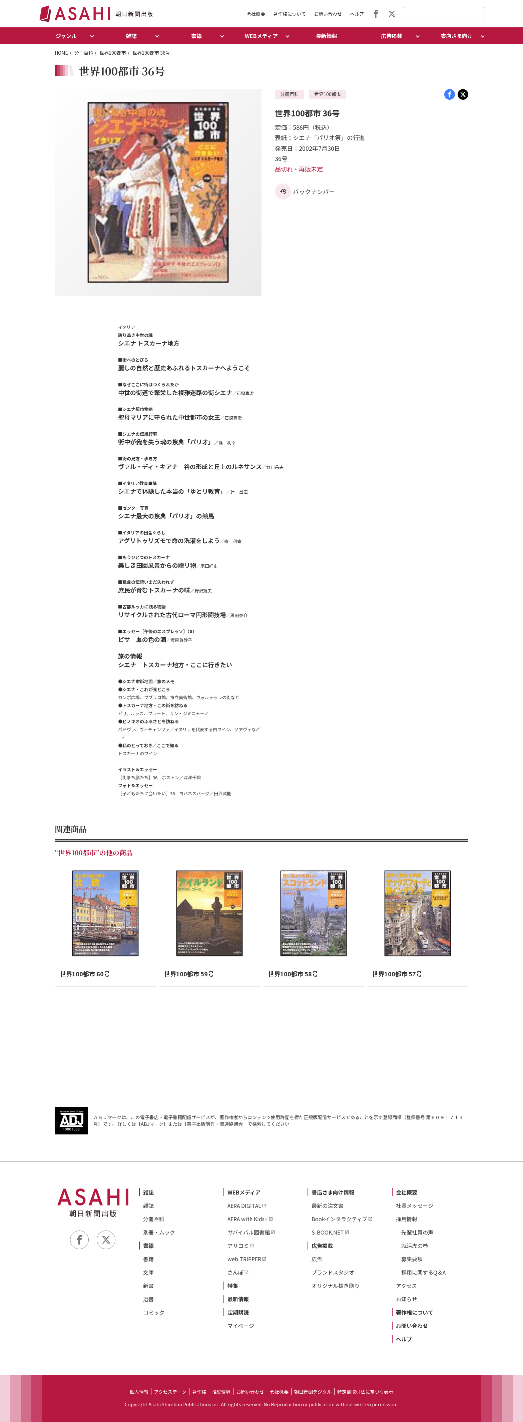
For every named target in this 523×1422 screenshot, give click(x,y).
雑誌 (148, 1192)
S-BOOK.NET (328, 1232)
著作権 (199, 1391)
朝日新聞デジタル (313, 1391)
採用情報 (406, 1219)
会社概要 (255, 13)
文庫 (148, 1272)
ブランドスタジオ (333, 1272)
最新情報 (326, 36)
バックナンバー (314, 191)
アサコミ (238, 1246)
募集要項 (412, 1259)
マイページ (240, 1326)
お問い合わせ (328, 13)
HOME (61, 52)
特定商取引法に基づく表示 (365, 1391)
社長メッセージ (414, 1206)
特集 (232, 1286)
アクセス (406, 1286)
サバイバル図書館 (248, 1232)
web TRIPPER (244, 1259)
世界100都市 (112, 52)
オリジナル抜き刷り (336, 1286)
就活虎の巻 (414, 1246)
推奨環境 (221, 1391)
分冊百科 (83, 52)
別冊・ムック (159, 1232)
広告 (317, 1259)
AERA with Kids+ (247, 1219)
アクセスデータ (170, 1391)
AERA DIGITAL (244, 1206)
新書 (148, 1286)
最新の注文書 (328, 1206)
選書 (148, 1299)
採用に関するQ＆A (423, 1272)
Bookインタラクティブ (339, 1219)
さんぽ (235, 1272)
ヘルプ (357, 13)
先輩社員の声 (417, 1232)
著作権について (289, 13)
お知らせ (406, 1299)
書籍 (148, 1246)
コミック (153, 1312)
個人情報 (139, 1391)
